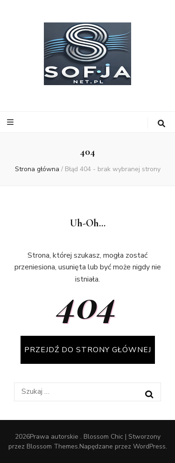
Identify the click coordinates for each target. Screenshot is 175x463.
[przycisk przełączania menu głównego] (11, 122)
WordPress (149, 446)
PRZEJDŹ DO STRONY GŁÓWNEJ (87, 350)
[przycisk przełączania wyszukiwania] (161, 124)
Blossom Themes (52, 446)
